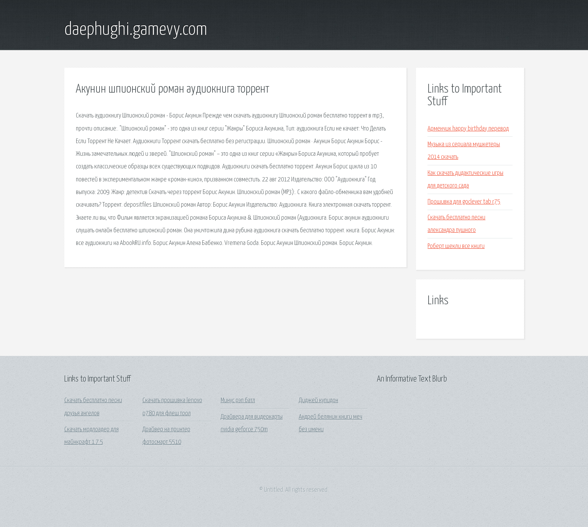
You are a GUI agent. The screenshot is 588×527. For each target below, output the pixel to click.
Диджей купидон (318, 400)
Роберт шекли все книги (456, 246)
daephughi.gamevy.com (135, 30)
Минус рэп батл (238, 400)
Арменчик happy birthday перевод (468, 129)
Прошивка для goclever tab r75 (463, 202)
